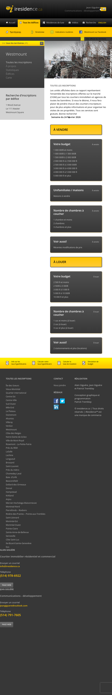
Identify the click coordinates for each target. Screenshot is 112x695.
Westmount (11, 429)
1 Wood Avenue (13, 105)
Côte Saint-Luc (12, 539)
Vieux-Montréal (13, 389)
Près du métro (12, 470)
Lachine (9, 455)
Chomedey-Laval (13, 473)
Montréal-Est (12, 521)
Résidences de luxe (55, 22)
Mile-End (10, 407)
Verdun (9, 425)
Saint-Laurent (12, 466)
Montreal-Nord (13, 506)
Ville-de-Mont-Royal (15, 440)
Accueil (12, 22)
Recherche (91, 22)
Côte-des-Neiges (13, 433)
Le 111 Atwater (13, 108)
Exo (7, 547)
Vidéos (75, 22)
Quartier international (16, 392)
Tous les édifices (30, 22)
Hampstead (11, 492)
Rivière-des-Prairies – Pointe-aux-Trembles (25, 514)
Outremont (11, 414)
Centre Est (10, 396)
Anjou (8, 499)
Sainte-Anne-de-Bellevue (17, 532)
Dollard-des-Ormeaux (16, 484)
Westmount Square (15, 112)
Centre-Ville (11, 400)
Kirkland (10, 495)
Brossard (10, 462)
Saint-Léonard (12, 517)
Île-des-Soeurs (12, 385)
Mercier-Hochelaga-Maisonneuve (21, 503)
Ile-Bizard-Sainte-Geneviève (18, 543)
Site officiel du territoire (93, 39)
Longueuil (10, 458)
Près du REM (12, 447)
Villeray (9, 422)
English (102, 22)
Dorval (9, 488)
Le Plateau (11, 411)
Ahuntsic (10, 418)
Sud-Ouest (11, 403)
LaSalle (9, 451)
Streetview (37, 32)
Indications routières (61, 32)
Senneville (10, 536)
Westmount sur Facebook (92, 32)
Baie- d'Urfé (11, 477)
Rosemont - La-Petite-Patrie (18, 444)
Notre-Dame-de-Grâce (16, 436)
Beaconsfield (12, 481)
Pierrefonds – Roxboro (16, 510)
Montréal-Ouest (13, 525)
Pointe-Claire (12, 528)
